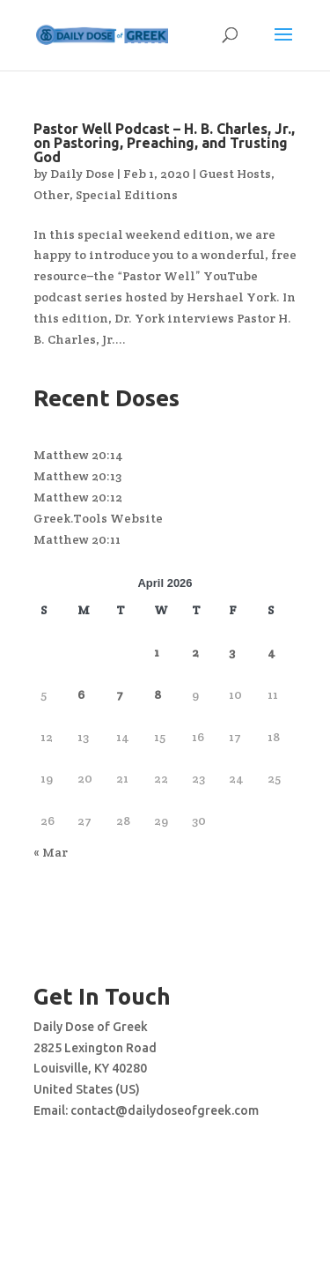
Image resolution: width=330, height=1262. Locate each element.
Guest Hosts (235, 174)
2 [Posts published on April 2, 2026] (195, 652)
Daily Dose (82, 174)
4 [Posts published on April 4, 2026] (271, 652)
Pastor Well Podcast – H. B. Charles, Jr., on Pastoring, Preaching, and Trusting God (164, 143)
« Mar (50, 852)
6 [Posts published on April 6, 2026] (80, 694)
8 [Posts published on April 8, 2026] (157, 694)
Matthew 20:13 (77, 476)
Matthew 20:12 (77, 497)
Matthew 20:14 (78, 455)
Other (51, 195)
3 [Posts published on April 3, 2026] (232, 652)
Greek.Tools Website (98, 518)
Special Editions (127, 195)
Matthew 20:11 (77, 539)
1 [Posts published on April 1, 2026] (156, 652)
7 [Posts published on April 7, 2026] (119, 694)
